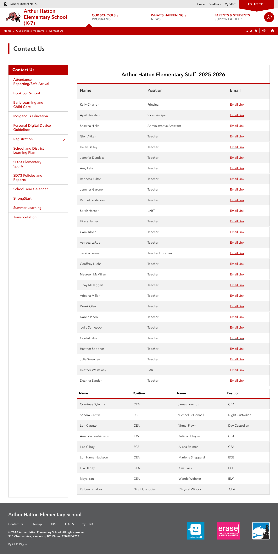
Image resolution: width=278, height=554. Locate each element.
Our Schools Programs (30, 30)
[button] (247, 31)
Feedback (215, 4)
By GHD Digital (17, 544)
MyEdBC (230, 4)
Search (269, 17)
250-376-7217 (70, 536)
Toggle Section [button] (64, 139)
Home (201, 4)
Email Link (237, 126)
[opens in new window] (189, 530)
